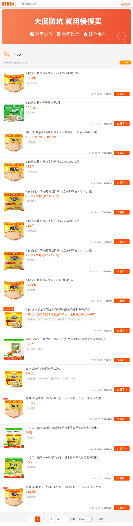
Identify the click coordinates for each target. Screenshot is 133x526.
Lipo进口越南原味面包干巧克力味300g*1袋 (52, 73)
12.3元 (30, 166)
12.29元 (31, 77)
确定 (101, 518)
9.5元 (29, 432)
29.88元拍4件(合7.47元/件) (42, 196)
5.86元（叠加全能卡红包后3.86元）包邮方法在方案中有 (60, 314)
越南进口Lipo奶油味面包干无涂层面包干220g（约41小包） (62, 132)
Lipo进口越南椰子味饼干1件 (43, 102)
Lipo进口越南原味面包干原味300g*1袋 (49, 279)
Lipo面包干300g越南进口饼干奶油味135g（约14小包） (60, 191)
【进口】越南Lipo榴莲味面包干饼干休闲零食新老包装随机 (62, 457)
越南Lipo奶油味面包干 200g (43, 368)
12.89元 (31, 284)
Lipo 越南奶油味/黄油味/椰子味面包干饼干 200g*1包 (58, 309)
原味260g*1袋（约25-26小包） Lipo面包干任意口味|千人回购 (63, 486)
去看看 (122, 93)
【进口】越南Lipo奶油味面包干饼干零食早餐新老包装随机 (62, 427)
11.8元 (30, 343)
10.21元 (31, 107)
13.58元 (31, 403)
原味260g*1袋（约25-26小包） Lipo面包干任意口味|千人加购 (63, 398)
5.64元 (30, 373)
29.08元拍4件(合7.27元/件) (42, 255)
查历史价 (126, 4)
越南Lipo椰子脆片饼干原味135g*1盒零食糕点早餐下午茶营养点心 (66, 339)
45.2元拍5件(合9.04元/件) (41, 137)
